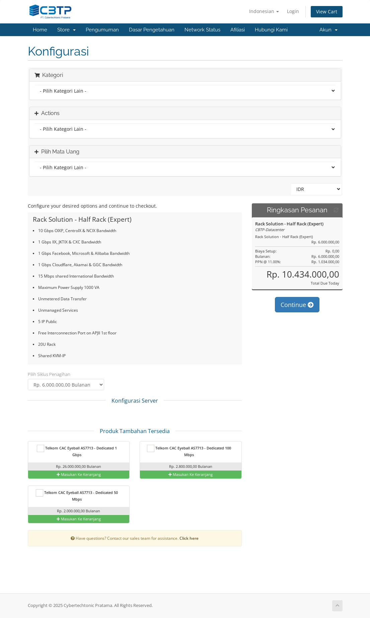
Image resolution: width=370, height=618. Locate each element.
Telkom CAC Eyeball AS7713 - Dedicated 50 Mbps (77, 495)
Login (293, 11)
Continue (297, 312)
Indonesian (264, 11)
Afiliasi (237, 30)
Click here (189, 538)
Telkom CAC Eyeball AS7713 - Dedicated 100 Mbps (189, 451)
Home (40, 30)
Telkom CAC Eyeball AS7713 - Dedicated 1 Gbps (77, 451)
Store (66, 30)
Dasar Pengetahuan (151, 30)
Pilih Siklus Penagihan (49, 374)
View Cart (326, 11)
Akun (328, 30)
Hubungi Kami (271, 30)
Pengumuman (102, 30)
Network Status (202, 30)
